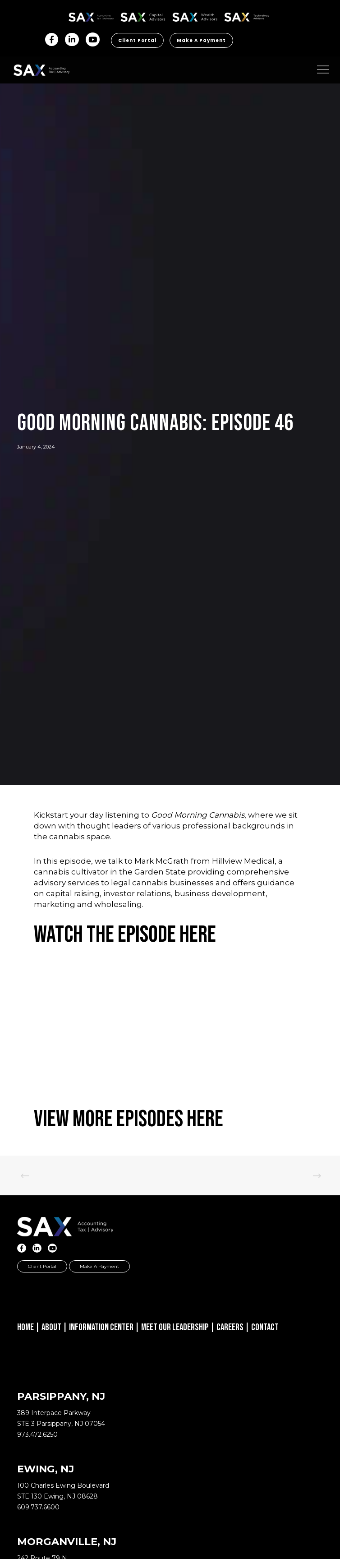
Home (25, 1327)
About (51, 1327)
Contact (265, 1327)
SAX (91, 16)
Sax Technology (246, 17)
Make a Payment (201, 40)
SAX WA (194, 16)
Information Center (101, 1327)
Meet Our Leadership (175, 1327)
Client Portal (137, 40)
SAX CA (143, 16)
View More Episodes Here (128, 1119)
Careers (230, 1327)
